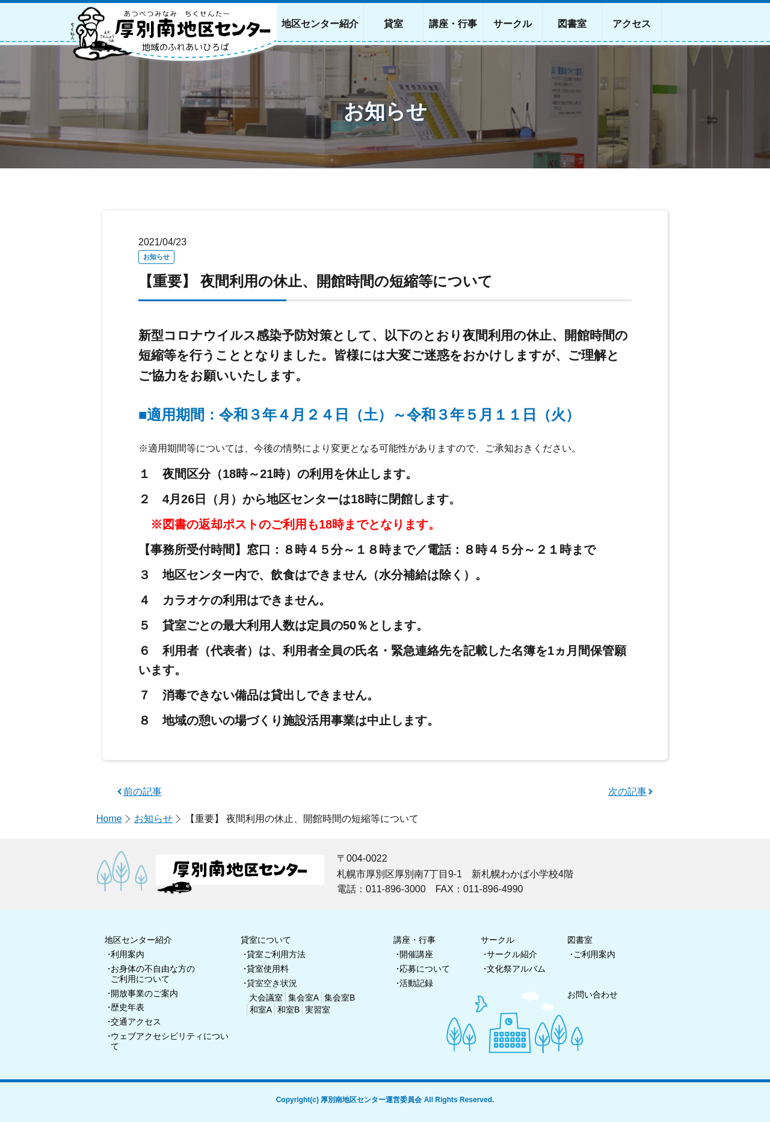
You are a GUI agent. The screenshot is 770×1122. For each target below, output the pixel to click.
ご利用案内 (594, 954)
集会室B (339, 997)
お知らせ (153, 819)
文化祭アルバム (516, 968)
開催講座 (416, 954)
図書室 (580, 940)
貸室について (266, 940)
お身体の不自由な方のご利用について (153, 974)
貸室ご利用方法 (276, 954)
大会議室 (266, 997)
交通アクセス (136, 1021)
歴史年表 (127, 1007)
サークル (497, 940)
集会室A (303, 997)
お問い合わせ (592, 994)
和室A (261, 1009)
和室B (288, 1009)
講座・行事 (414, 940)
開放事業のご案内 (144, 993)
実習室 (317, 1009)
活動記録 (416, 983)
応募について (424, 968)
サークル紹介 (512, 954)
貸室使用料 (268, 968)
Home (109, 819)
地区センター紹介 (138, 940)
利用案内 (127, 954)
